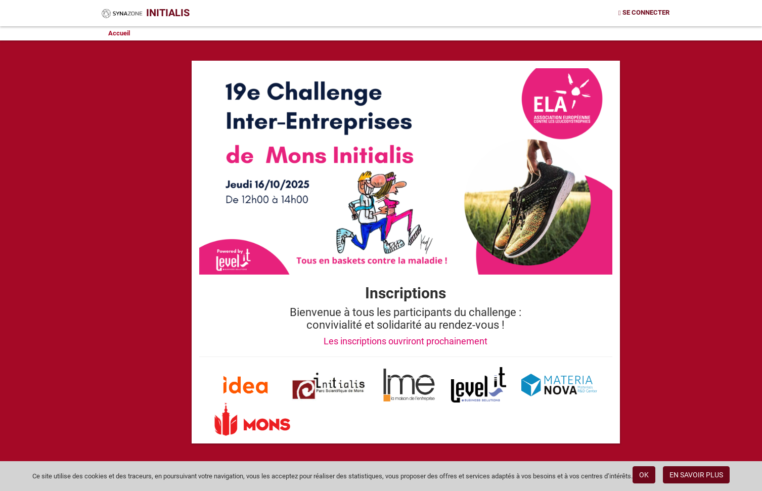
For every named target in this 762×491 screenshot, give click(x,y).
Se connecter (643, 12)
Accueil (119, 33)
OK (644, 475)
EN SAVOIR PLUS (696, 475)
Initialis (145, 13)
